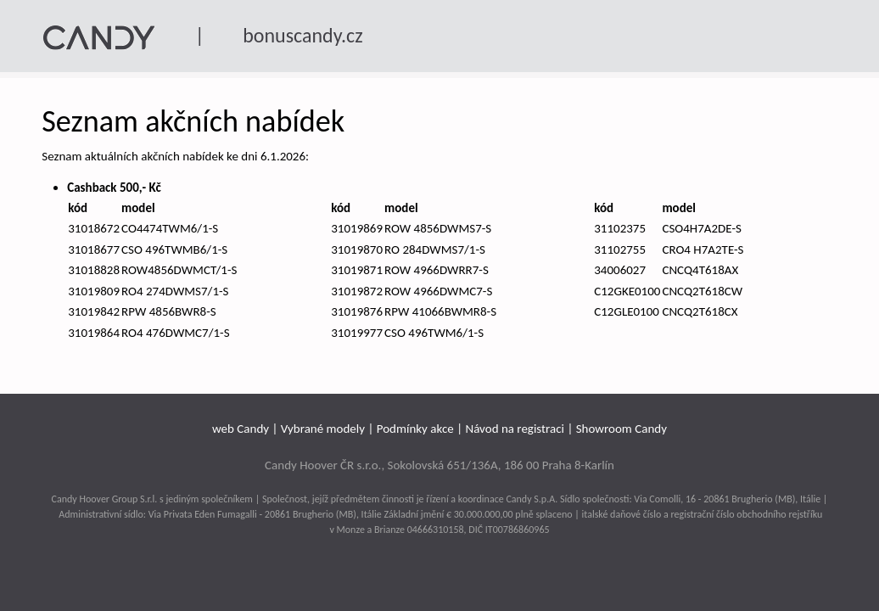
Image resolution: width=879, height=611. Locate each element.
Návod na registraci (514, 428)
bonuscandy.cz (303, 35)
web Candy (240, 428)
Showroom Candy (621, 428)
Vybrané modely (323, 428)
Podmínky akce (415, 428)
